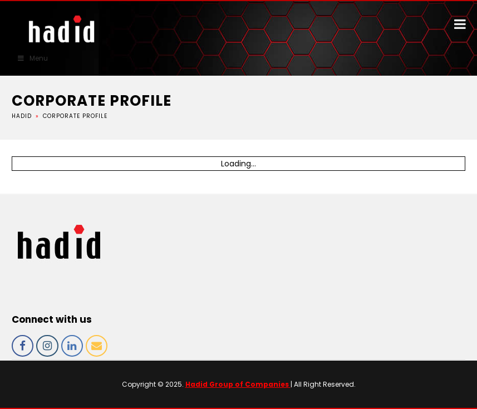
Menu (32, 58)
